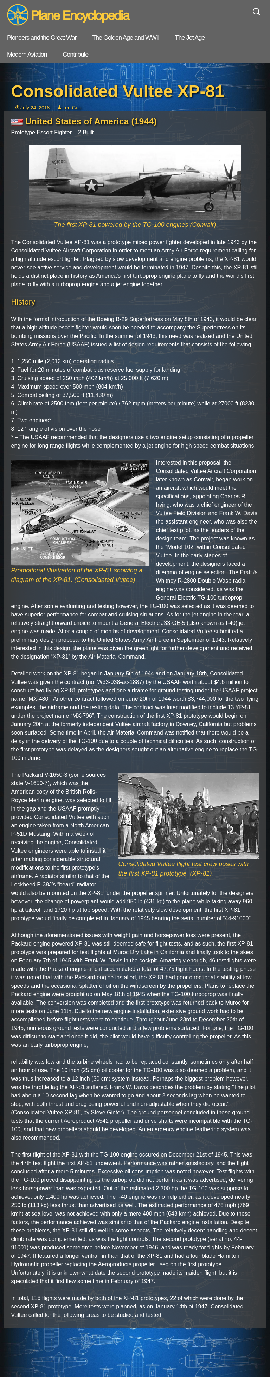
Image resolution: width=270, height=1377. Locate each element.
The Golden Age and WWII (125, 37)
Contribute (75, 54)
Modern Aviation (27, 54)
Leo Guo (71, 107)
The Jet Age (190, 37)
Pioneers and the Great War (41, 37)
